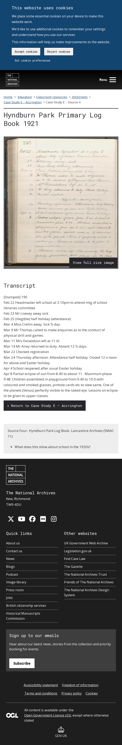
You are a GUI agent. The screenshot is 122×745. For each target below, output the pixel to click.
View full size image (93, 262)
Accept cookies (26, 51)
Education (25, 97)
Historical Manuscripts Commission (23, 616)
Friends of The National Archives (89, 582)
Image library (16, 582)
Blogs (10, 566)
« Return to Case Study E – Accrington (44, 405)
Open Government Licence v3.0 (47, 715)
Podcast (12, 574)
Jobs (9, 597)
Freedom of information (80, 685)
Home (8, 97)
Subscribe (21, 663)
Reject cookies (58, 51)
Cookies (92, 693)
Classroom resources (51, 97)
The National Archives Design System (86, 592)
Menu (107, 80)
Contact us (14, 551)
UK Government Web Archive (86, 543)
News (10, 558)
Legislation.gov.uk (78, 551)
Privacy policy (71, 693)
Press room (15, 590)
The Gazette (73, 566)
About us (13, 543)
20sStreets (80, 97)
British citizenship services (26, 605)
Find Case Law (74, 558)
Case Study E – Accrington (23, 102)
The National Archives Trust (85, 574)
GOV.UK (61, 732)
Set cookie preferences (32, 60)
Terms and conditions (40, 693)
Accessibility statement (41, 685)
